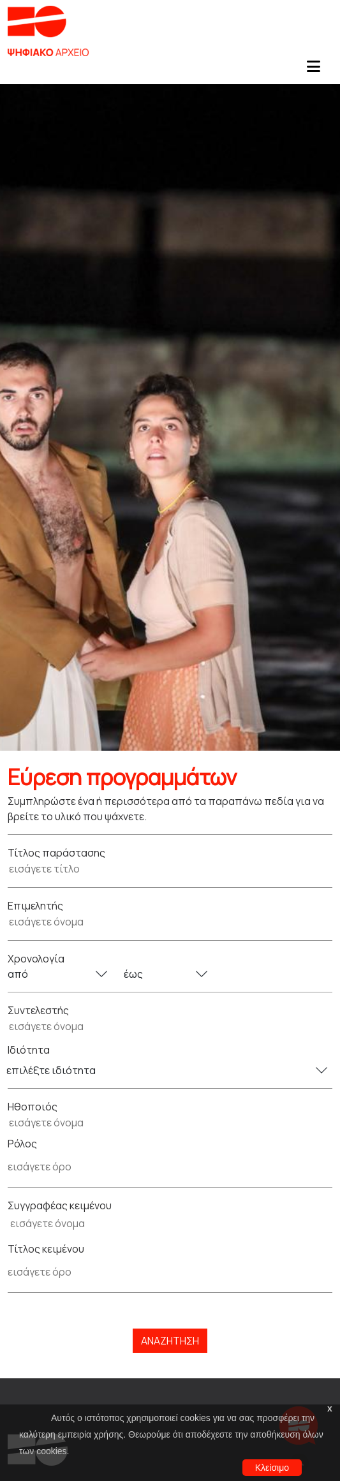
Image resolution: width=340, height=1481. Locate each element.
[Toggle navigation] (313, 70)
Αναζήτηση (170, 1341)
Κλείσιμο (272, 1468)
